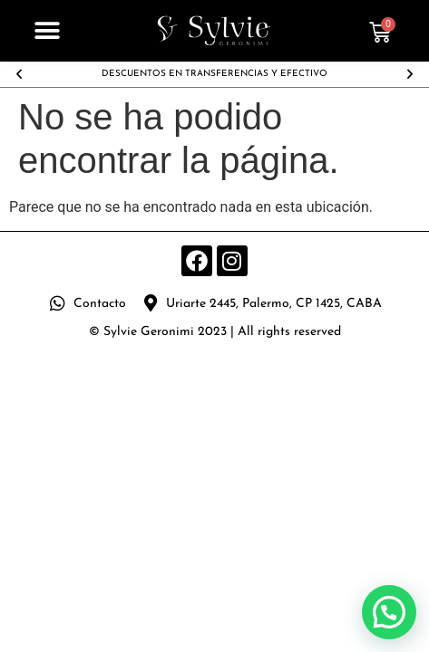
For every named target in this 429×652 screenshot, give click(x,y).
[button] (47, 31)
